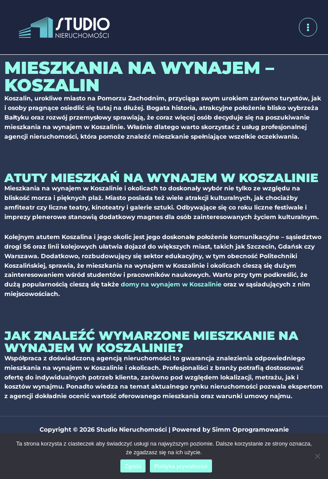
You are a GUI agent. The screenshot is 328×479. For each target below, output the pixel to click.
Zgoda (133, 466)
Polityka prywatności (181, 466)
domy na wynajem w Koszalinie (171, 284)
